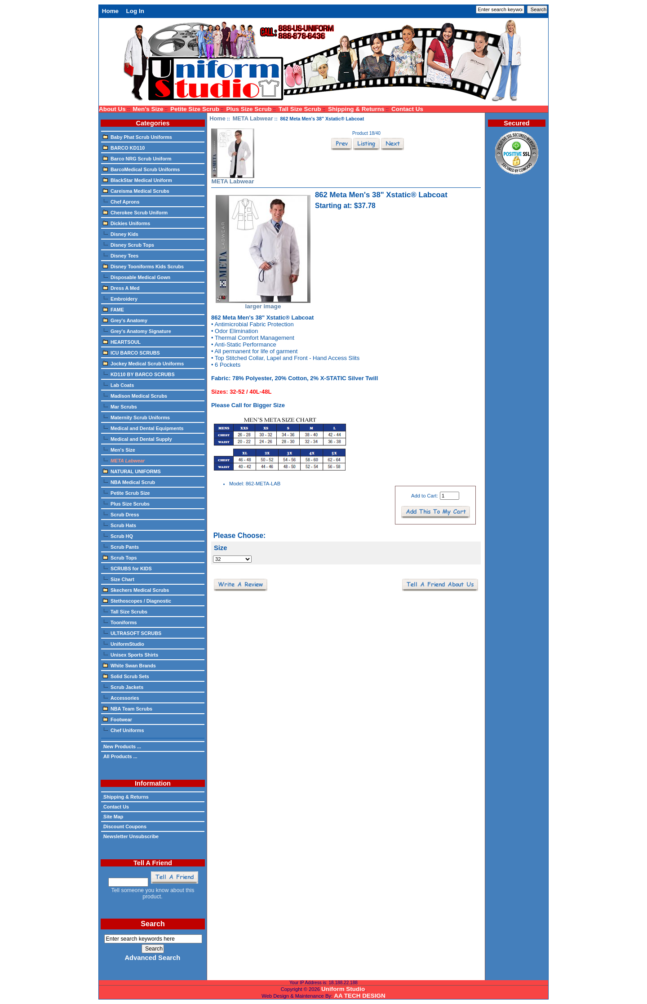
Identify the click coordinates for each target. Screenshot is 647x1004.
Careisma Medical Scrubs (136, 190)
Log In (135, 11)
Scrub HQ (118, 536)
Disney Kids (120, 234)
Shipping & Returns (356, 109)
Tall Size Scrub (300, 109)
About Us (112, 109)
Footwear (117, 719)
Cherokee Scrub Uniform (135, 212)
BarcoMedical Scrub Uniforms (141, 169)
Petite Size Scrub (194, 109)
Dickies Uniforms (126, 223)
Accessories (121, 697)
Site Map (113, 816)
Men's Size (148, 109)
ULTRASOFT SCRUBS (132, 633)
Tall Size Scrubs (125, 611)
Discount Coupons (124, 826)
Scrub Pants (121, 546)
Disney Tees (120, 255)
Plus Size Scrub (249, 109)
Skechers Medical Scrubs (136, 589)
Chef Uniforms (123, 730)
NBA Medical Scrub (129, 482)
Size (220, 547)
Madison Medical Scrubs (135, 395)
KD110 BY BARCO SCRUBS (139, 374)
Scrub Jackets (123, 687)
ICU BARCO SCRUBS (131, 352)
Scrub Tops (120, 557)
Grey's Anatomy (125, 320)
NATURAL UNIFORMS (132, 471)
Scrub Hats (119, 525)
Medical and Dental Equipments (143, 428)
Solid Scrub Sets (126, 676)
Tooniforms (120, 622)
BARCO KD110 (124, 147)
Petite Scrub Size (126, 492)
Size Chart (118, 579)
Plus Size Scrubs (126, 503)
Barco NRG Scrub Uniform (137, 158)
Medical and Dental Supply (137, 438)
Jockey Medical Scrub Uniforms (143, 363)
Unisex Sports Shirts (130, 654)
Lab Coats (118, 385)
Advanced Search (152, 957)
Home (110, 11)
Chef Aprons (121, 201)
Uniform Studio (343, 989)
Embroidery (120, 298)
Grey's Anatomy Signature (137, 331)
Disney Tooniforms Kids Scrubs (143, 266)
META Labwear (253, 118)
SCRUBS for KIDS (127, 568)
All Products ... (120, 756)
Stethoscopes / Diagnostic (137, 600)
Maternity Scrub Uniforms (136, 417)
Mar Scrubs (120, 406)
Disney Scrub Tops (128, 244)
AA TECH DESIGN (359, 995)
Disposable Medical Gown (136, 277)
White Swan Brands (129, 665)
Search (152, 924)
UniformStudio (123, 643)
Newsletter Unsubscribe (131, 836)
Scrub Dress (121, 514)
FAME (113, 309)
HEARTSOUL (122, 341)
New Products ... (122, 746)
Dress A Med (121, 287)
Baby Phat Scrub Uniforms (137, 136)
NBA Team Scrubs (127, 708)
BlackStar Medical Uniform (137, 180)
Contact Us (407, 109)
